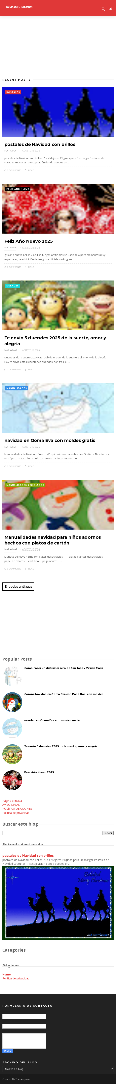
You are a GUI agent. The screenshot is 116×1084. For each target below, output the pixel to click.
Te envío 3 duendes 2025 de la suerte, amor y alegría (60, 746)
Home (6, 974)
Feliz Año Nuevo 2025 (28, 241)
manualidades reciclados (25, 485)
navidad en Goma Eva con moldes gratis (49, 440)
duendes (12, 285)
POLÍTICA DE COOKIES (17, 808)
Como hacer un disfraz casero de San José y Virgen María (63, 668)
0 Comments (12, 170)
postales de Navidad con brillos (39, 144)
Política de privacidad (15, 813)
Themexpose (23, 1079)
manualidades (16, 388)
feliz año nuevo (17, 189)
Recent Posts (16, 80)
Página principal (12, 801)
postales (13, 92)
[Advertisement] (58, 47)
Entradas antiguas (18, 586)
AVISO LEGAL (11, 804)
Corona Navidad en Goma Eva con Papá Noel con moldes (63, 694)
